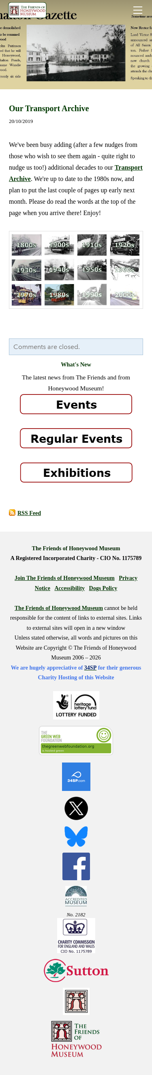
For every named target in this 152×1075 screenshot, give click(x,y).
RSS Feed (29, 513)
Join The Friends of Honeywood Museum (65, 578)
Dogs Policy (103, 588)
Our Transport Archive (49, 108)
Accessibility (69, 588)
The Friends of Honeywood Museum (59, 608)
